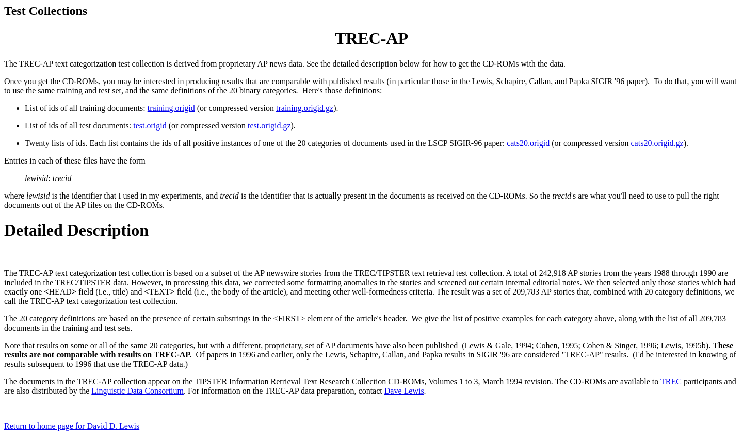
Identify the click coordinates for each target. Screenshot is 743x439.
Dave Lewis (404, 390)
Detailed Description (76, 230)
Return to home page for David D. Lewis (71, 425)
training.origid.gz (304, 108)
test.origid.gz (269, 125)
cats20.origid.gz (657, 143)
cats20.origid (528, 143)
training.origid (171, 108)
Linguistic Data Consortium (137, 390)
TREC (671, 381)
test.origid (149, 125)
